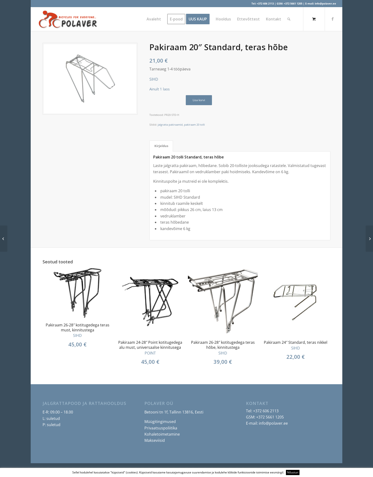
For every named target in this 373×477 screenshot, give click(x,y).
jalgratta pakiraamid (170, 124)
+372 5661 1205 (293, 3)
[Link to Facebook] (332, 18)
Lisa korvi (199, 100)
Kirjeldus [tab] (161, 146)
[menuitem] (153, 19)
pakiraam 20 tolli (194, 124)
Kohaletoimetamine (162, 434)
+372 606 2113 (265, 3)
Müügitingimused (160, 421)
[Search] (289, 19)
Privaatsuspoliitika (160, 428)
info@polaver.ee (325, 3)
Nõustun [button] (292, 472)
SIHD (153, 79)
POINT (150, 353)
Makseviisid (154, 440)
